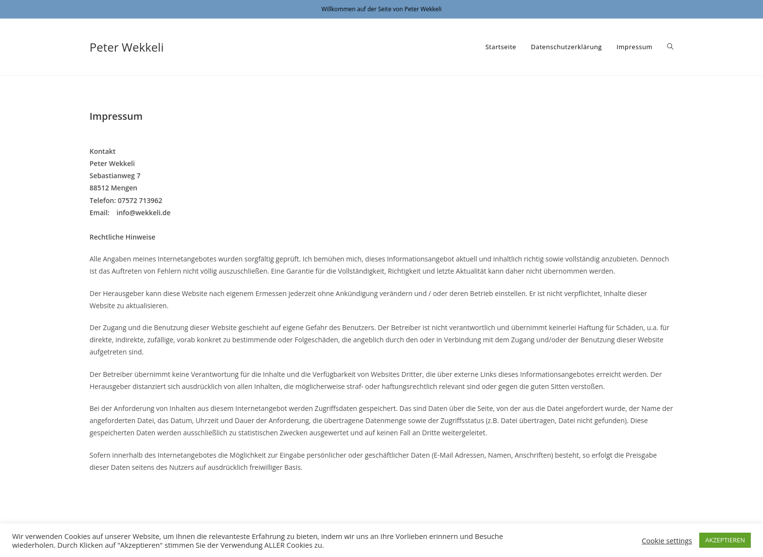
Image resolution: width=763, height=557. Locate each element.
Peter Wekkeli (127, 47)
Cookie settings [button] (667, 540)
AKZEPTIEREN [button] (725, 540)
